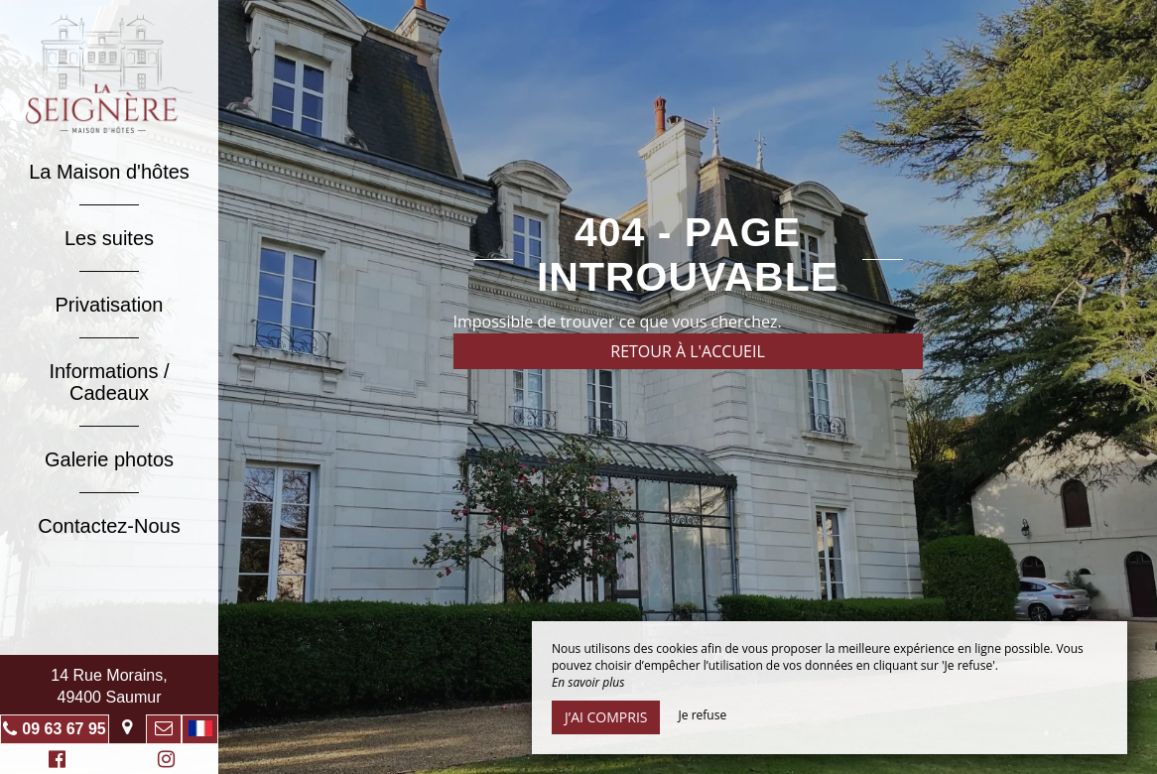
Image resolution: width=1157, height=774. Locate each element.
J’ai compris (606, 717)
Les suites (109, 238)
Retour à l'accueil (687, 351)
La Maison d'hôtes (109, 172)
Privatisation (110, 305)
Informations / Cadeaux (109, 382)
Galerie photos (109, 459)
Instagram (162, 761)
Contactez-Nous (109, 526)
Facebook (54, 761)
